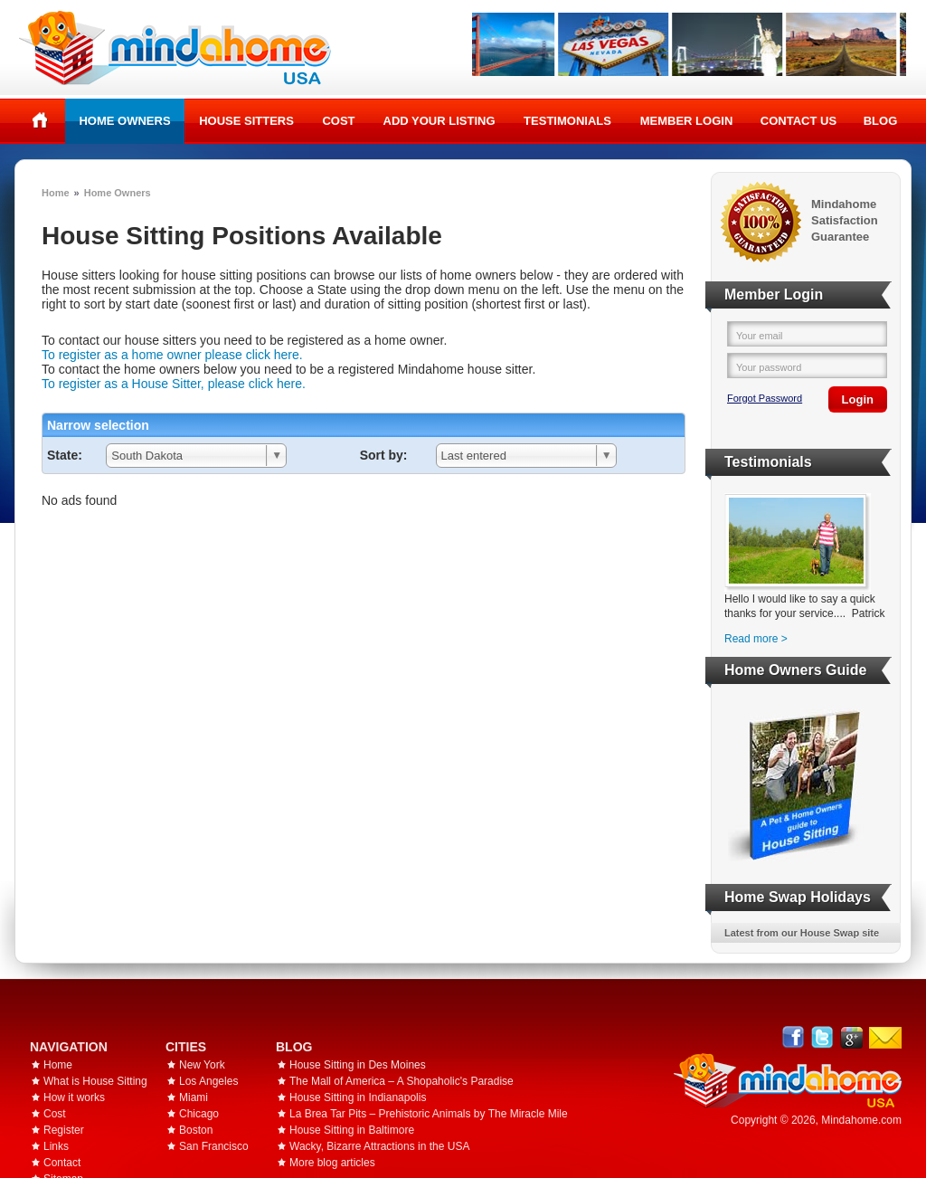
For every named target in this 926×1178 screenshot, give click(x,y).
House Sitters (246, 121)
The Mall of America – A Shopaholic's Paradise (401, 1081)
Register (63, 1130)
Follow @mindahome (822, 1037)
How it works (74, 1097)
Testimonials (567, 121)
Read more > (756, 638)
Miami (193, 1097)
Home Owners (124, 121)
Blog (881, 121)
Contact (61, 1162)
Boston (196, 1130)
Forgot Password (764, 398)
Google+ (851, 1037)
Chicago (199, 1113)
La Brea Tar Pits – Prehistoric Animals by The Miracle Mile (428, 1113)
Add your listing (439, 121)
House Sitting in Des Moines (357, 1065)
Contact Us (798, 121)
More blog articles (332, 1162)
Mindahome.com (861, 1120)
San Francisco (214, 1146)
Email (885, 1038)
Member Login (686, 121)
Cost (338, 121)
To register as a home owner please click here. (172, 354)
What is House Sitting (95, 1081)
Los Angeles (208, 1081)
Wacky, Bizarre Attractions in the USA (379, 1146)
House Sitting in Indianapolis (357, 1097)
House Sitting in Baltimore (351, 1130)
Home (40, 120)
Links (56, 1146)
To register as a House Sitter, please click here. (174, 383)
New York (202, 1065)
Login (858, 399)
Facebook (793, 1037)
